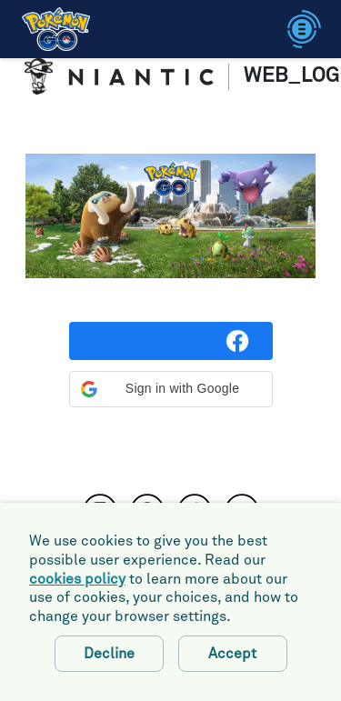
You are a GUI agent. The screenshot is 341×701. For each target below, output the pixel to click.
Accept (232, 653)
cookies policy (77, 579)
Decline (109, 653)
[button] (171, 389)
